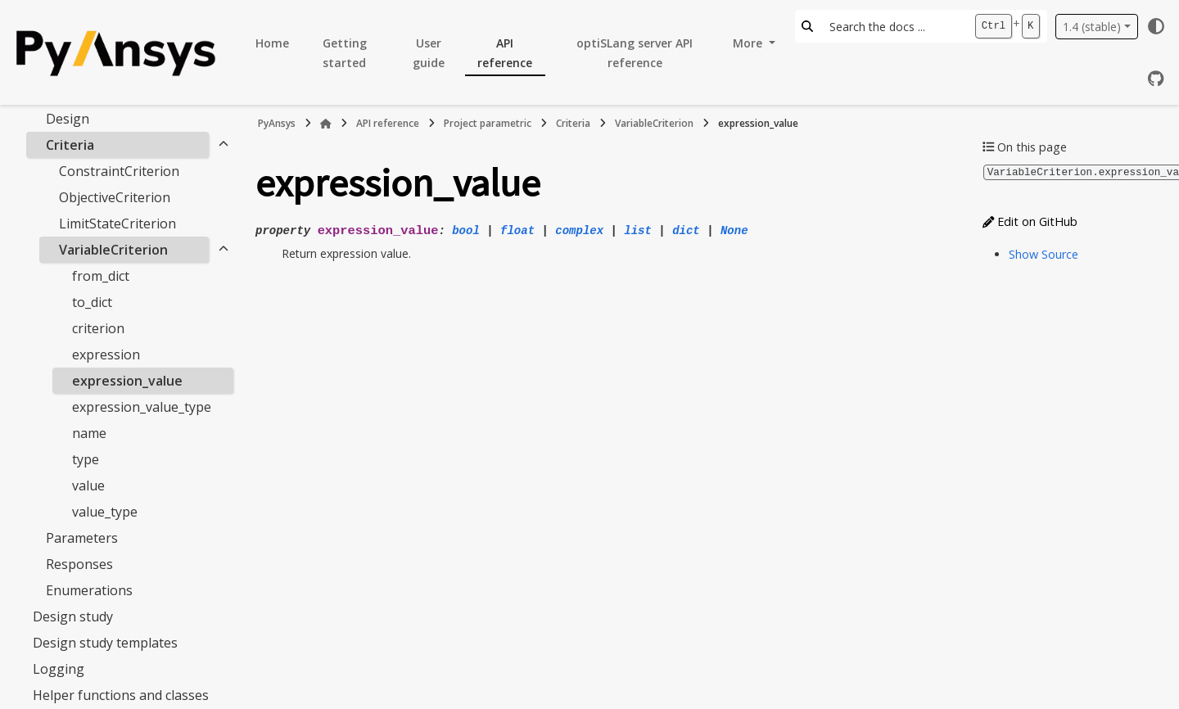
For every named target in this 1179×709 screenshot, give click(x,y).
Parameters (82, 538)
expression (106, 354)
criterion (98, 328)
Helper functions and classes (121, 695)
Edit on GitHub (1029, 220)
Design (67, 119)
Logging (58, 669)
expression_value (127, 381)
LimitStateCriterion (117, 224)
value (88, 485)
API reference (504, 52)
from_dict (100, 276)
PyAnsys (277, 123)
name (89, 433)
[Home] (326, 123)
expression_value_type (141, 407)
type (85, 459)
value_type (105, 512)
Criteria (70, 145)
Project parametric (487, 123)
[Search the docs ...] (894, 26)
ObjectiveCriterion (114, 197)
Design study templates (105, 643)
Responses (79, 564)
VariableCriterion (113, 250)
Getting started (345, 52)
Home (272, 43)
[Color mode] (1156, 26)
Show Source (1043, 253)
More (749, 43)
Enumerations (89, 590)
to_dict (92, 302)
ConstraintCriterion (119, 171)
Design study (73, 616)
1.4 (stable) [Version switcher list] (1092, 26)
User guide (429, 52)
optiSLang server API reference (634, 52)
